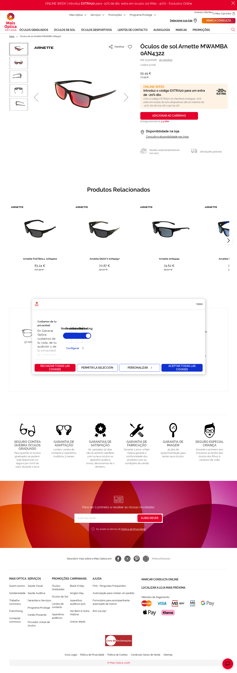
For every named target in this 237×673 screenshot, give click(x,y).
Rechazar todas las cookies (55, 367)
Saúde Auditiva (36, 593)
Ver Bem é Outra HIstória (79, 613)
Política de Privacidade (133, 529)
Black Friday (77, 586)
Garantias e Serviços (39, 601)
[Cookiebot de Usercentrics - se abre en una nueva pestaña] (186, 304)
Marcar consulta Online (159, 579)
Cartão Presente (37, 615)
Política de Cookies (117, 655)
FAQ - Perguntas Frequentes (109, 586)
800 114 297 (99, 611)
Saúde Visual (35, 586)
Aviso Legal (67, 655)
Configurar (72, 348)
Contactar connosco (15, 620)
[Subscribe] (149, 519)
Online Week (77, 622)
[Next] (229, 241)
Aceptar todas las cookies (182, 367)
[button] (36, 98)
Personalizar (140, 367)
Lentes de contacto (58, 606)
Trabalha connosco (15, 603)
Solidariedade (17, 593)
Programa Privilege (39, 608)
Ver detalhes (165, 60)
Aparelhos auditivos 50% (78, 603)
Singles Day (77, 593)
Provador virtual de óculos (39, 624)
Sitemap (172, 655)
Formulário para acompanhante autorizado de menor (111, 603)
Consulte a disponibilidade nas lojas (167, 137)
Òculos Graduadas (58, 588)
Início (12, 37)
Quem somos (17, 586)
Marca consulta (218, 20)
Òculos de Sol (60, 597)
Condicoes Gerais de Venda (148, 655)
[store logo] (11, 22)
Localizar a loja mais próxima (163, 586)
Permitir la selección (97, 367)
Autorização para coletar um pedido (113, 593)
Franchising (16, 611)
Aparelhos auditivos (58, 617)
